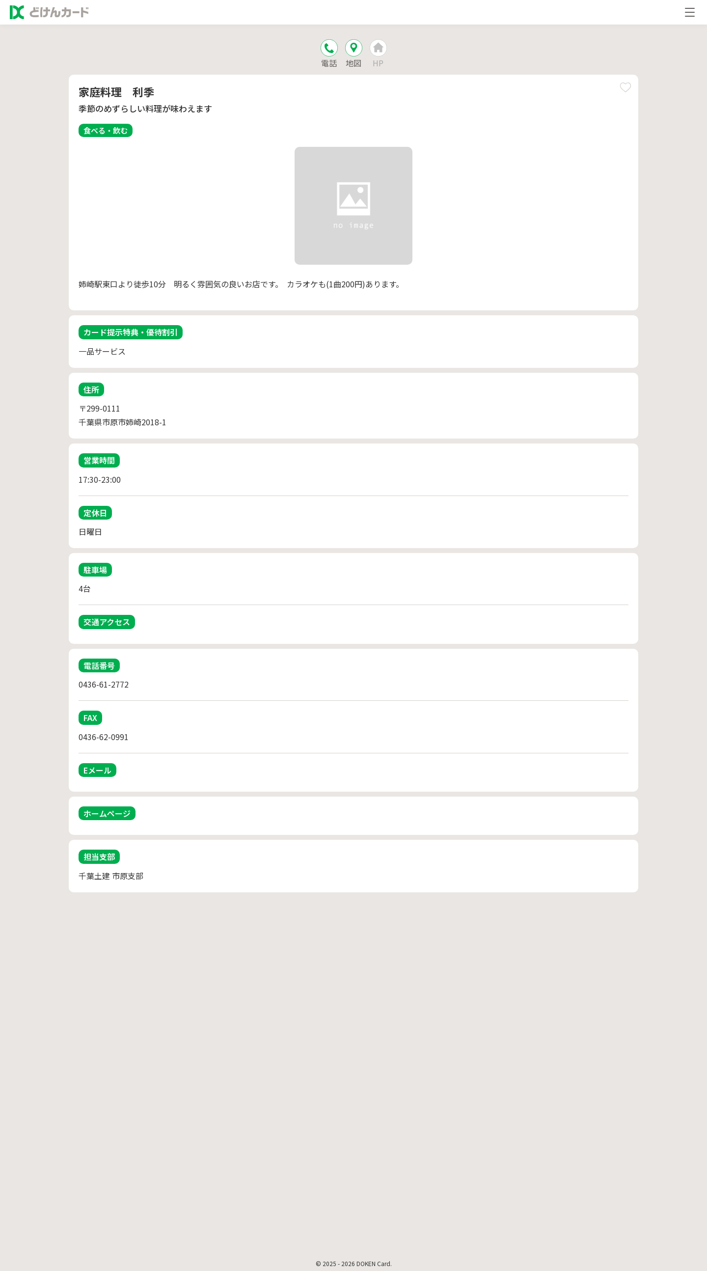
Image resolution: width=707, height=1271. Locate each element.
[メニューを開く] (690, 12)
